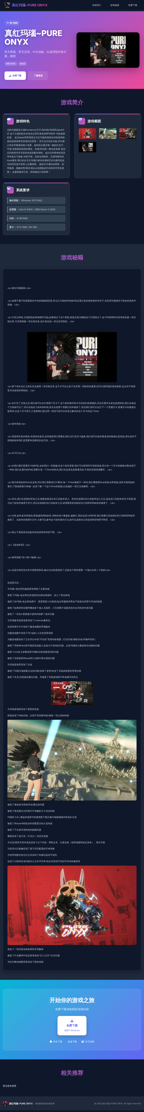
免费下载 (132, 5)
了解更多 (38, 75)
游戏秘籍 (114, 5)
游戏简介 (96, 5)
